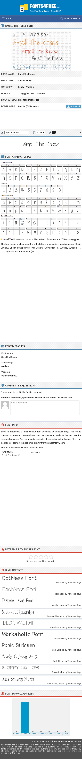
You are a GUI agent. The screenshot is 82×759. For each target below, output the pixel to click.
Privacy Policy (65, 741)
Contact (77, 741)
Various (30, 87)
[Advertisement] (41, 119)
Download (73, 106)
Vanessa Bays (25, 80)
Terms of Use (51, 741)
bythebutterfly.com (55, 443)
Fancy (21, 87)
